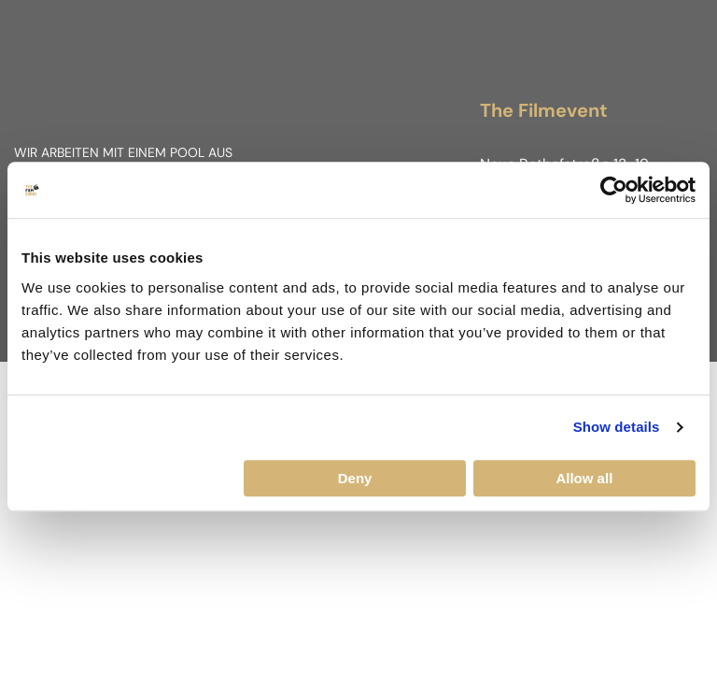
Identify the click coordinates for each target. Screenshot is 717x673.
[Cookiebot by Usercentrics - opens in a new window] (614, 190)
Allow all (583, 478)
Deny (355, 478)
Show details (616, 427)
